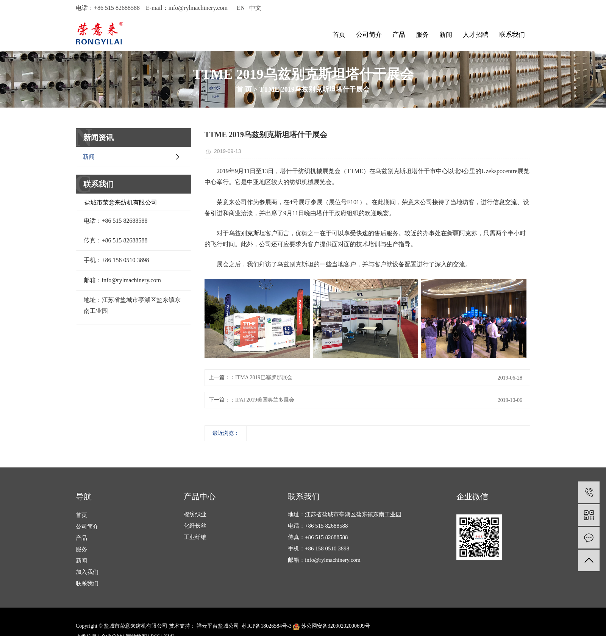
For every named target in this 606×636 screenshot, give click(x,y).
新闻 (445, 34)
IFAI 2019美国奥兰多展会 (264, 400)
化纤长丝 (195, 526)
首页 (339, 34)
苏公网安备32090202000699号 (331, 626)
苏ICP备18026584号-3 (266, 626)
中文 (255, 8)
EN (241, 8)
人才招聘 (476, 34)
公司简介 (369, 34)
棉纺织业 (195, 514)
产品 (398, 34)
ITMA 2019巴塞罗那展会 (263, 377)
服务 (422, 34)
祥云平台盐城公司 (217, 626)
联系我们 (512, 34)
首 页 (244, 89)
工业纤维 (195, 537)
